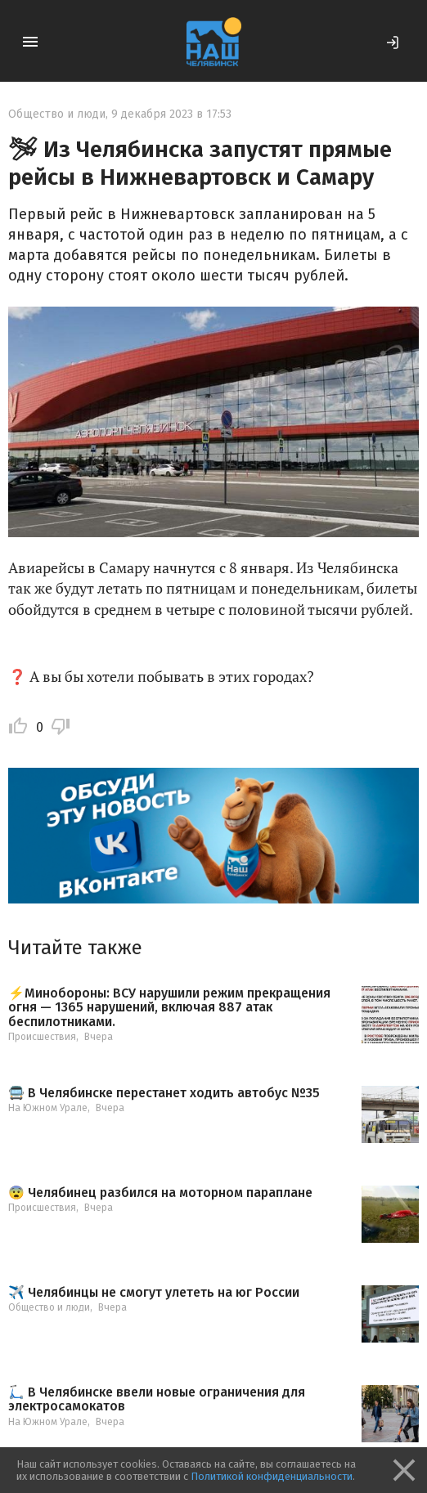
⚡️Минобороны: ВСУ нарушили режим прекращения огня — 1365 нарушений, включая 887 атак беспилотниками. (169, 1007)
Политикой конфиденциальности (272, 1476)
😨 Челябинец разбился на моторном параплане (160, 1193)
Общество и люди (57, 114)
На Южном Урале (48, 1108)
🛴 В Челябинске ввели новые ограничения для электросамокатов (156, 1399)
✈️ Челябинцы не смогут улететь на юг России (153, 1292)
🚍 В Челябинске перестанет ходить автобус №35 (164, 1093)
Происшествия (42, 1036)
